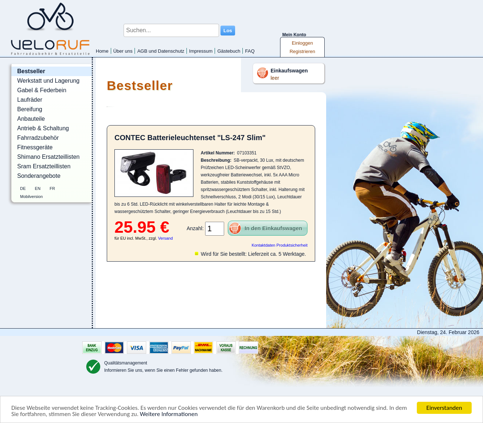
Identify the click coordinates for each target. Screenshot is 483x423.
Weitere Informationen (169, 414)
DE (23, 188)
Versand (165, 238)
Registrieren (302, 51)
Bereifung (29, 109)
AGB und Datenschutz (160, 51)
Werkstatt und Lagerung (48, 81)
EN (37, 188)
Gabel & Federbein (41, 90)
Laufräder (29, 100)
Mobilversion (31, 196)
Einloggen (302, 43)
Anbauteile (31, 119)
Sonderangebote (38, 176)
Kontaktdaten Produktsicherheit (279, 245)
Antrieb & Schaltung (43, 128)
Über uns (123, 51)
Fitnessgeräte (35, 147)
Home (102, 51)
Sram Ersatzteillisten (44, 166)
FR (52, 188)
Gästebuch (228, 51)
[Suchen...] (171, 30)
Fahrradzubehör (38, 138)
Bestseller (31, 71)
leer (275, 78)
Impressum (200, 51)
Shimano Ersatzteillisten (48, 157)
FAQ (249, 51)
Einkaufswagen (289, 71)
